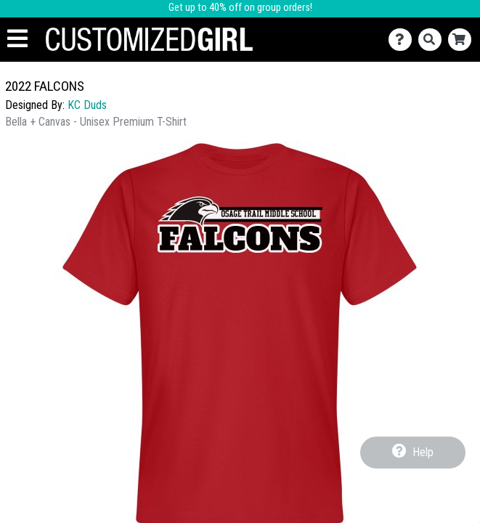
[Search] (433, 39)
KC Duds (87, 105)
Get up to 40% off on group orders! (240, 7)
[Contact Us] (403, 39)
